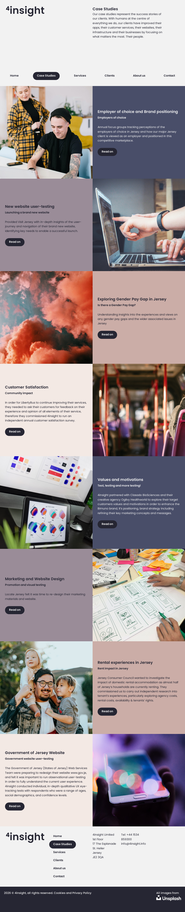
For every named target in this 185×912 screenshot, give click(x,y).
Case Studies (46, 76)
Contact (169, 76)
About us (139, 76)
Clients (110, 76)
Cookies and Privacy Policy (72, 893)
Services (80, 76)
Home (14, 76)
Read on (107, 152)
